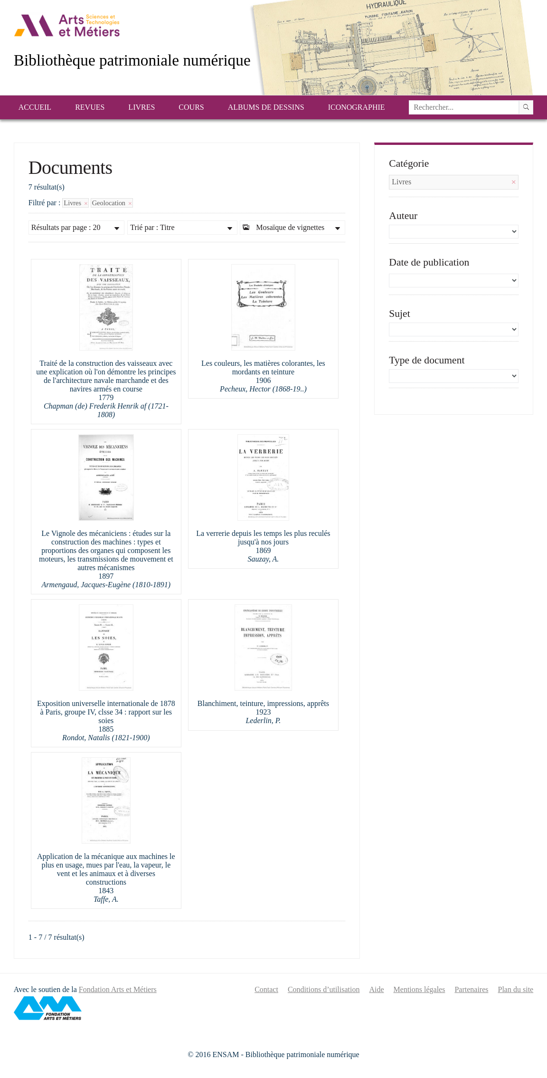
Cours (191, 107)
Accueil (35, 107)
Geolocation (112, 203)
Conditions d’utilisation (324, 989)
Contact (266, 989)
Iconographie (356, 107)
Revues (89, 107)
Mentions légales (419, 989)
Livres (141, 107)
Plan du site (516, 989)
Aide (376, 989)
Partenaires (471, 989)
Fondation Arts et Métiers (118, 989)
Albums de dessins (266, 107)
